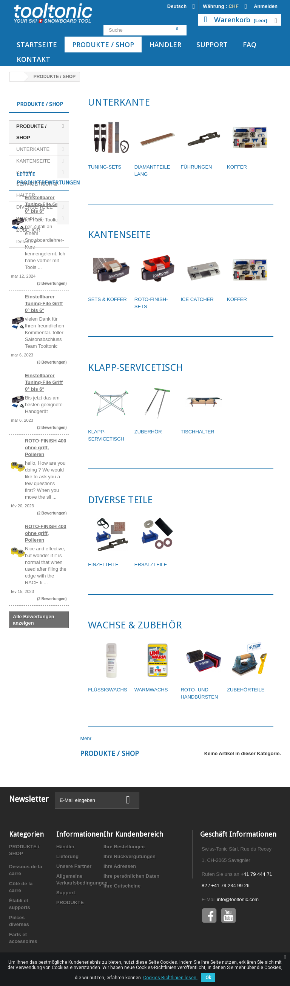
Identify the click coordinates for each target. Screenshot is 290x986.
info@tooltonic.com (238, 899)
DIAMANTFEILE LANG (152, 170)
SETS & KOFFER (107, 299)
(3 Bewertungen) (51, 376)
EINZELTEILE (103, 564)
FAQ (249, 44)
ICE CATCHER (196, 299)
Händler (165, 44)
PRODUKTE (70, 902)
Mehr (86, 738)
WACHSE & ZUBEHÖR (29, 224)
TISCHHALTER (197, 432)
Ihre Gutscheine (121, 886)
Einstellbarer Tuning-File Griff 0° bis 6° (44, 296)
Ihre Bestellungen (124, 846)
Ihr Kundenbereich (133, 834)
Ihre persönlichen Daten (131, 876)
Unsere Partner (73, 866)
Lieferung (67, 856)
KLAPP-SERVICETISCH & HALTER (36, 184)
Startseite (37, 44)
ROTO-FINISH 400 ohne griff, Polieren (45, 540)
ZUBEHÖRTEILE (245, 690)
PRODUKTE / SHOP (103, 44)
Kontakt (33, 59)
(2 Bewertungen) (51, 606)
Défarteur (26, 241)
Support (212, 44)
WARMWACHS (151, 690)
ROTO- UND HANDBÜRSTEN (199, 693)
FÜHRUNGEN (196, 167)
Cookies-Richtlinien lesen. (170, 977)
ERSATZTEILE (150, 564)
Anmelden (266, 6)
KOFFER (237, 167)
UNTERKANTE (32, 149)
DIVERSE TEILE (34, 207)
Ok (208, 977)
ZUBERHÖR (148, 432)
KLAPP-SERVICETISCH (106, 435)
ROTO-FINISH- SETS (151, 302)
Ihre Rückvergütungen (129, 856)
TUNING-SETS (104, 167)
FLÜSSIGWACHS (107, 690)
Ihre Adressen (119, 866)
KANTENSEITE (33, 161)
